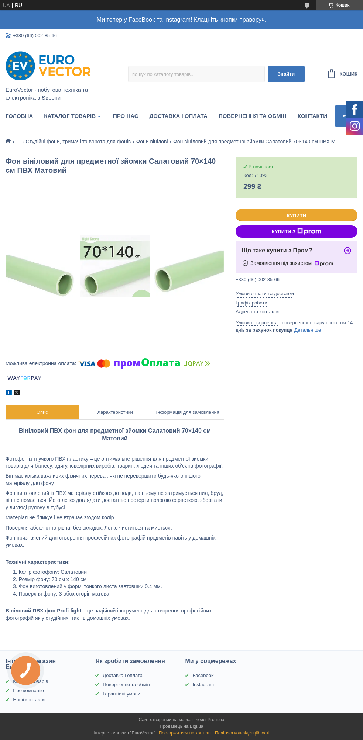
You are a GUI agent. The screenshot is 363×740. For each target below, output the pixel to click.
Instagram (203, 684)
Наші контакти (29, 699)
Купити (296, 216)
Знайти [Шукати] (286, 74)
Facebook (202, 675)
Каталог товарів (70, 116)
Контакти (312, 116)
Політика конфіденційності (242, 733)
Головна (19, 116)
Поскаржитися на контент (185, 733)
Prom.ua (216, 719)
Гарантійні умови (121, 694)
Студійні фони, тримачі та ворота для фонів (78, 141)
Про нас (125, 116)
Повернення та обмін (253, 116)
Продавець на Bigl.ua (181, 726)
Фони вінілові (152, 141)
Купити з (296, 231)
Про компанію (28, 690)
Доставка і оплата (179, 116)
